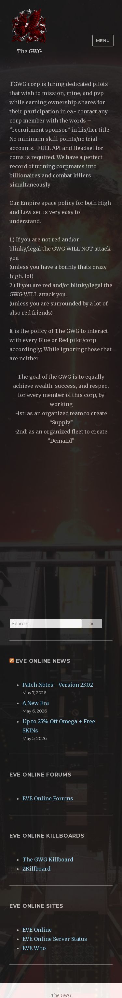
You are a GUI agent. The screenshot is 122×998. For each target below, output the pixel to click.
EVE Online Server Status (54, 939)
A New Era (35, 703)
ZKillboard (36, 868)
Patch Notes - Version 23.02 (57, 684)
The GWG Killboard (47, 859)
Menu (103, 40)
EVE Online (37, 929)
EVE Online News (43, 661)
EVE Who (34, 948)
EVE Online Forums (47, 798)
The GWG (29, 51)
